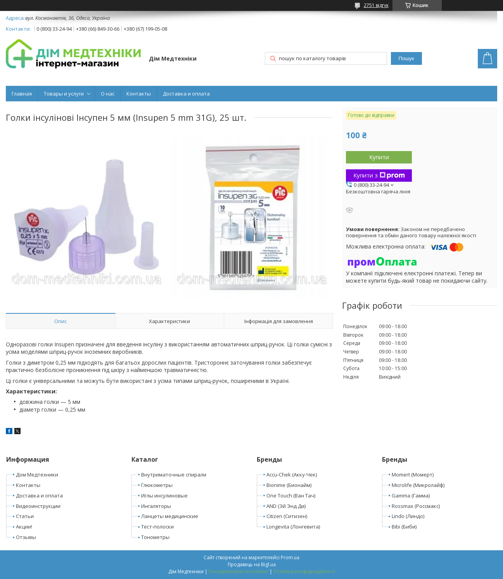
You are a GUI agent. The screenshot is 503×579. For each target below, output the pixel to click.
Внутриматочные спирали (173, 474)
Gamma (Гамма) (411, 495)
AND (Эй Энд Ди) (286, 505)
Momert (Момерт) (413, 474)
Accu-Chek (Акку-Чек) (291, 474)
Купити (379, 157)
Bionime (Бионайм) (288, 485)
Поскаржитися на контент (238, 571)
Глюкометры (157, 485)
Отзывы (26, 537)
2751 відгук (376, 5)
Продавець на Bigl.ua (252, 564)
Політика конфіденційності (304, 571)
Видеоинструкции (38, 505)
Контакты (138, 93)
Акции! (24, 526)
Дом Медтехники (37, 474)
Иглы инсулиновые (164, 495)
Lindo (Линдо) (408, 516)
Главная (22, 93)
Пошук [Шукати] (406, 58)
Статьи (25, 516)
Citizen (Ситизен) (286, 516)
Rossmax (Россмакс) (416, 505)
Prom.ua (290, 557)
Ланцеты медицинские (169, 516)
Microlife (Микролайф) (418, 485)
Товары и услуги (64, 93)
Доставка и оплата (186, 93)
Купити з (379, 175)
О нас (107, 93)
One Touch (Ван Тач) (290, 495)
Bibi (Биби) (404, 526)
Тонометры (155, 537)
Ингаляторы (156, 505)
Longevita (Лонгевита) (293, 526)
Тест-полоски (157, 526)
